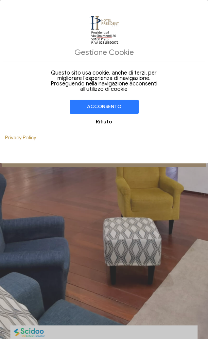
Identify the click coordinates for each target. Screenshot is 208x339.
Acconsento (104, 106)
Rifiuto (104, 122)
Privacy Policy (20, 138)
